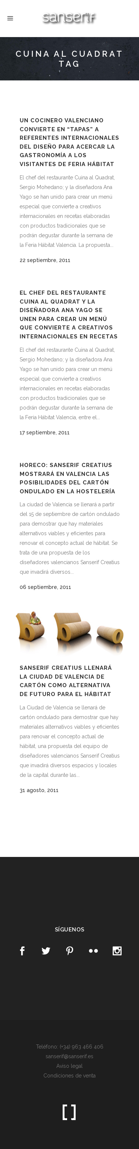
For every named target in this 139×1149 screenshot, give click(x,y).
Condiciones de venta (69, 1076)
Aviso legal (69, 1066)
